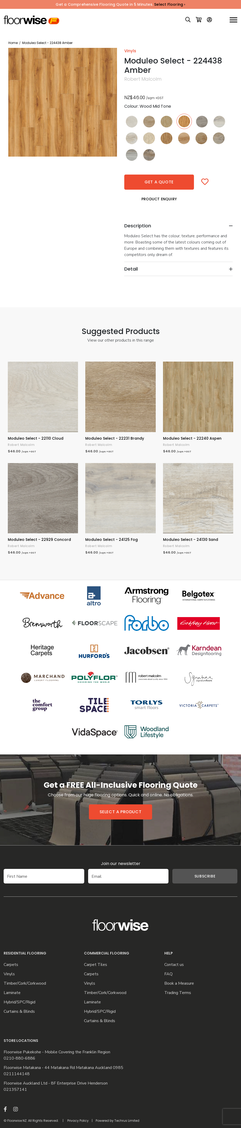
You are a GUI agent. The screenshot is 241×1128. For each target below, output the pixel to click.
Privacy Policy (78, 1120)
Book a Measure (179, 983)
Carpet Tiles (95, 964)
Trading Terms (177, 993)
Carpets (11, 964)
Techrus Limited (126, 1120)
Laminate (12, 993)
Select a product (121, 812)
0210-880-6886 (19, 1058)
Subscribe (204, 876)
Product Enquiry (159, 199)
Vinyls (9, 974)
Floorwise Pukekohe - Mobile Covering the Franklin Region (57, 1052)
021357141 (15, 1089)
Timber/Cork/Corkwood (25, 983)
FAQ (168, 974)
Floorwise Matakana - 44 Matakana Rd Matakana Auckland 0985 (63, 1068)
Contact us (174, 964)
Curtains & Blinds (19, 1011)
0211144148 (17, 1074)
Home (13, 43)
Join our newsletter (120, 864)
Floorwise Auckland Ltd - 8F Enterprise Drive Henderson (56, 1083)
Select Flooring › (169, 4)
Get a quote (159, 182)
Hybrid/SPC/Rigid (19, 1002)
